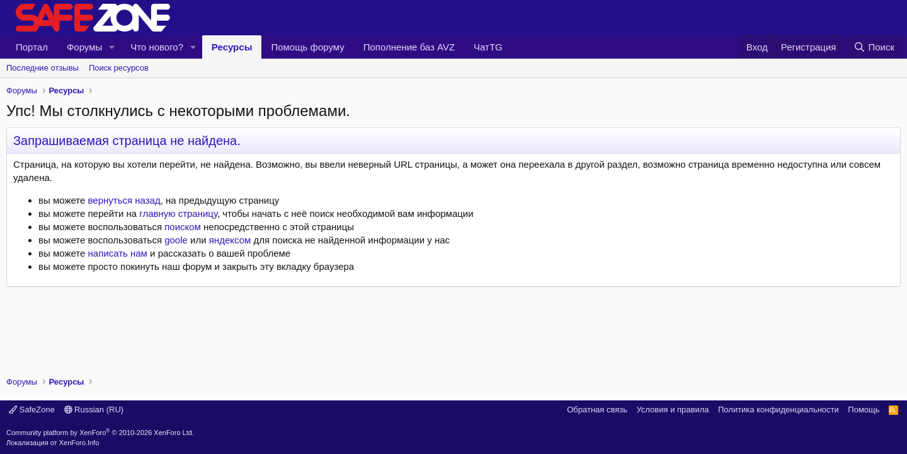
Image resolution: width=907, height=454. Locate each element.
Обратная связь (597, 409)
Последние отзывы (42, 68)
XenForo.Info (79, 442)
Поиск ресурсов (119, 68)
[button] (112, 47)
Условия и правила (672, 409)
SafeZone (32, 409)
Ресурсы (232, 47)
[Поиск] (874, 47)
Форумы (84, 47)
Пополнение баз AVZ (409, 47)
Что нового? (156, 47)
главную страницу (178, 213)
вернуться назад (124, 200)
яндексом (230, 240)
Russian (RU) (94, 409)
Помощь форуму (307, 47)
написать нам (117, 253)
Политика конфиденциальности (778, 409)
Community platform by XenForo (100, 432)
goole (176, 240)
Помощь (863, 409)
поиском (182, 226)
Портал (32, 47)
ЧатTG (488, 47)
